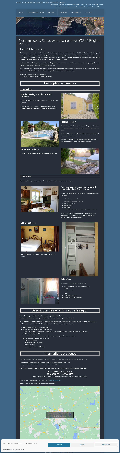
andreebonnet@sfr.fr (55, 380)
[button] (63, 106)
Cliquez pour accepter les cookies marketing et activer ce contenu (60, 415)
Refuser (82, 444)
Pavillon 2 (63, 12)
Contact (89, 12)
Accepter (59, 444)
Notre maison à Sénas (36, 12)
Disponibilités (76, 12)
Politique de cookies (7, 449)
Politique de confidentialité (19, 449)
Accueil (21, 12)
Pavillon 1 (51, 12)
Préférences (106, 444)
